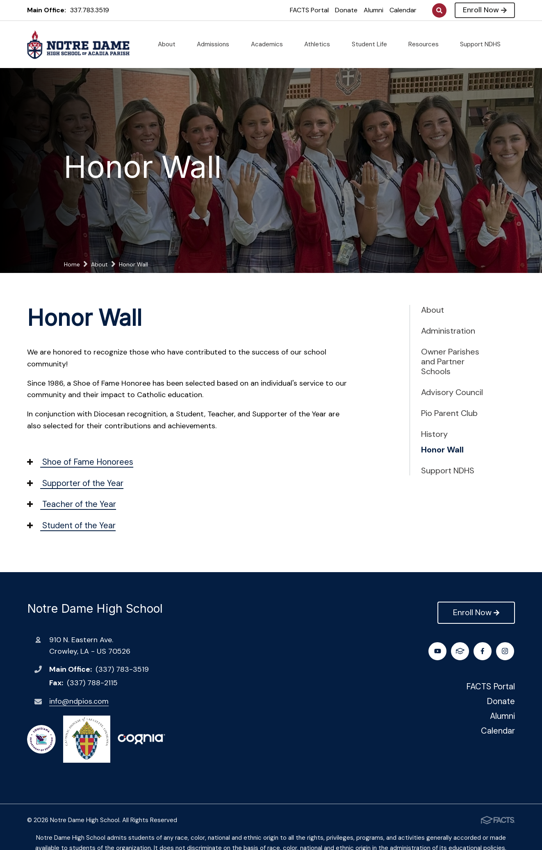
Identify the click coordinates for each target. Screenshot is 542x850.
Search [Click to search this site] (439, 10)
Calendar (403, 10)
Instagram (461, 651)
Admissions (216, 44)
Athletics (320, 44)
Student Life (373, 44)
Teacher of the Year (71, 504)
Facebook (438, 651)
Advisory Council (452, 392)
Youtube (483, 651)
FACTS (505, 651)
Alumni (373, 10)
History (434, 434)
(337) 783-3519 (122, 669)
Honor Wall (442, 450)
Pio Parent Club (449, 413)
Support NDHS (483, 44)
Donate (346, 10)
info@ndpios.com (79, 701)
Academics (270, 44)
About (170, 44)
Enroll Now (485, 10)
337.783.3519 (89, 10)
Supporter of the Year (75, 483)
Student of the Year (71, 525)
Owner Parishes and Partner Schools (450, 361)
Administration (448, 331)
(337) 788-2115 (92, 683)
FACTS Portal (309, 10)
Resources (426, 44)
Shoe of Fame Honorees (80, 462)
